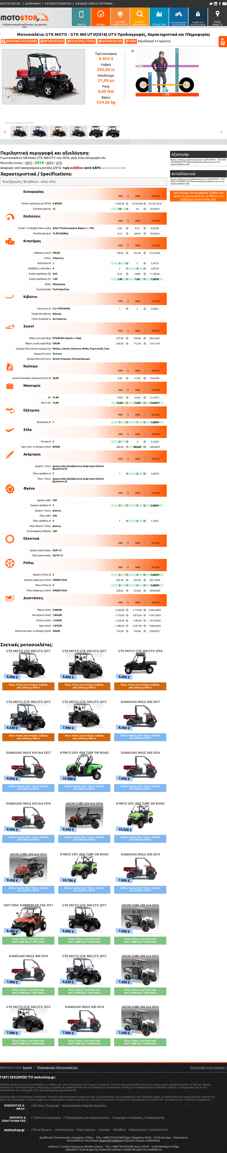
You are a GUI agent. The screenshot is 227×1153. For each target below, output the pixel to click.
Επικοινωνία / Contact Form (149, 1129)
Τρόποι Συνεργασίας (46, 1119)
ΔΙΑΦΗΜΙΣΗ (33, 3)
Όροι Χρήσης (86, 1129)
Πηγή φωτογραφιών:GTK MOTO (19, 123)
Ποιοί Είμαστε (42, 1129)
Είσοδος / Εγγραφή (46, 1105)
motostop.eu (65, 1129)
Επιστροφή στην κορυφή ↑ (208, 1067)
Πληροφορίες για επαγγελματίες (86, 1119)
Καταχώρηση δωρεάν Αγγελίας (84, 1105)
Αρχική (27, 1067)
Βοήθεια (120, 1129)
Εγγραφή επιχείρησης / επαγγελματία (137, 1119)
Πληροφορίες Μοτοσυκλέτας (57, 1067)
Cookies (104, 1129)
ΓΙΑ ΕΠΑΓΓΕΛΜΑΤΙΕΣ (58, 3)
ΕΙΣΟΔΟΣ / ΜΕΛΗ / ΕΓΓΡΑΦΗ (93, 3)
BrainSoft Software (111, 1140)
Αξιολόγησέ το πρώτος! (154, 41)
